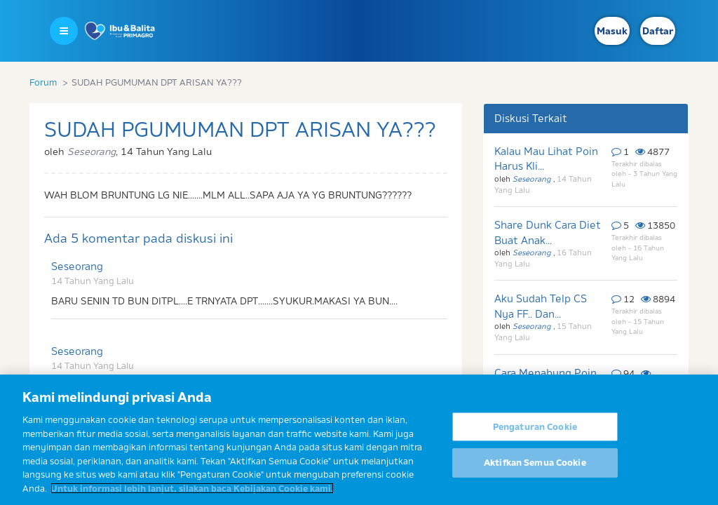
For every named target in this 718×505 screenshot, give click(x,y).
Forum (43, 82)
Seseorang (77, 266)
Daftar (657, 31)
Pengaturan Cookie (535, 432)
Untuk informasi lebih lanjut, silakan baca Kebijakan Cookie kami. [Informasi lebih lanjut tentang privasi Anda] (192, 494)
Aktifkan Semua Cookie (535, 468)
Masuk (612, 31)
